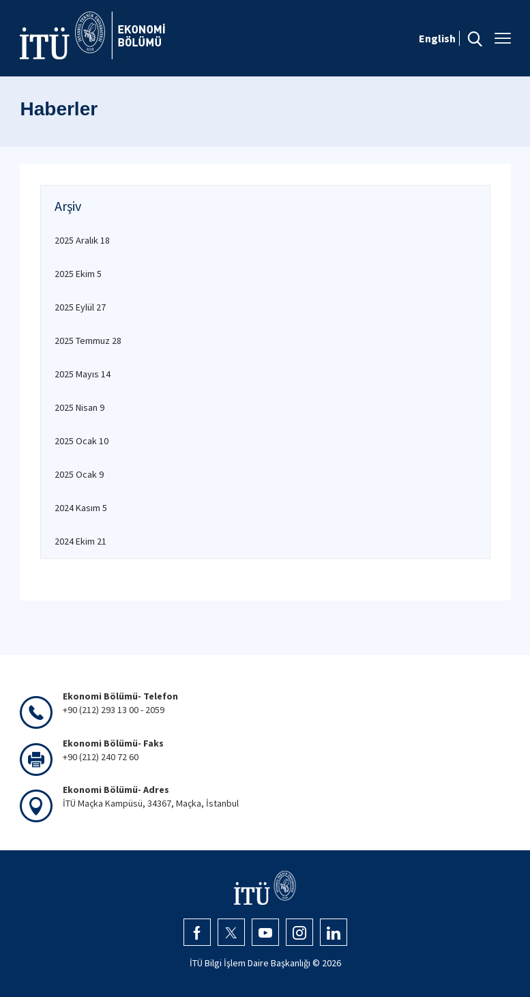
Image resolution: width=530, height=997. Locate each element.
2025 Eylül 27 (80, 307)
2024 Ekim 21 (80, 541)
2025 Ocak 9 (79, 474)
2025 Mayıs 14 (83, 374)
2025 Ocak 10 (81, 441)
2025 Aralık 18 (82, 240)
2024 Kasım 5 (81, 508)
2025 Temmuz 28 (88, 340)
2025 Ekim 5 (78, 274)
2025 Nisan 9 (79, 407)
